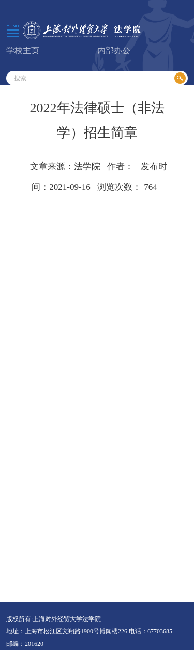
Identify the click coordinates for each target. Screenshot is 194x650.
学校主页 (22, 50)
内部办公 (113, 50)
